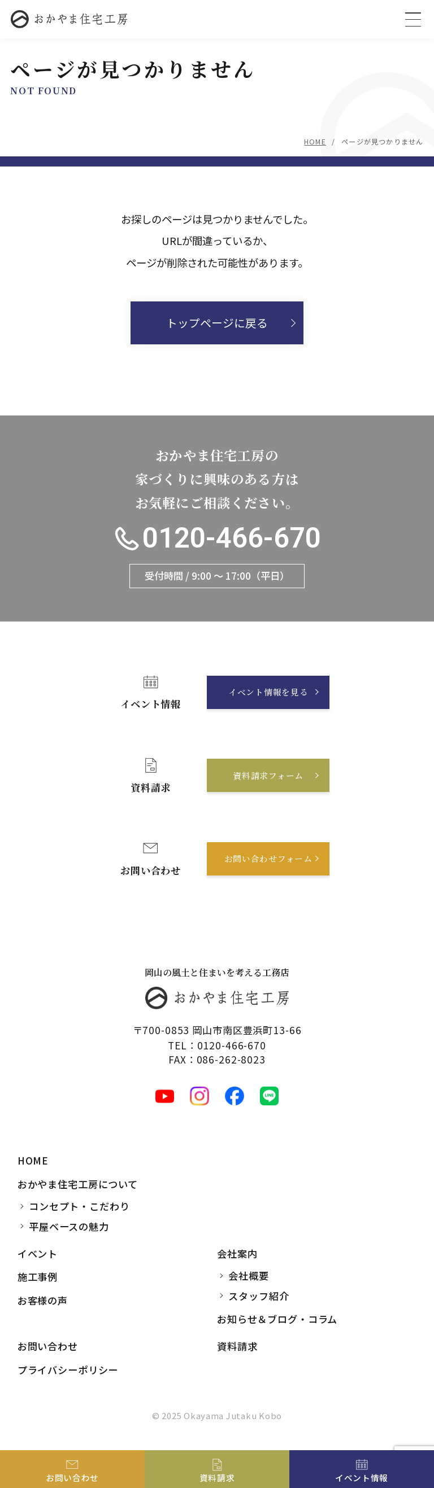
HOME (315, 142)
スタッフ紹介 (258, 1296)
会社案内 (237, 1253)
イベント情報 (361, 1477)
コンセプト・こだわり (79, 1206)
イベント (38, 1253)
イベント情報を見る (268, 692)
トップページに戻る (217, 322)
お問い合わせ (48, 1346)
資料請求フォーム (268, 775)
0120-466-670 (231, 538)
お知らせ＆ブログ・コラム (277, 1319)
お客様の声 (43, 1300)
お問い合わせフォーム (268, 858)
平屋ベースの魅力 (69, 1226)
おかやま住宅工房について (78, 1184)
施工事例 (38, 1277)
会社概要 (248, 1275)
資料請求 (237, 1346)
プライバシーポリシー (68, 1370)
